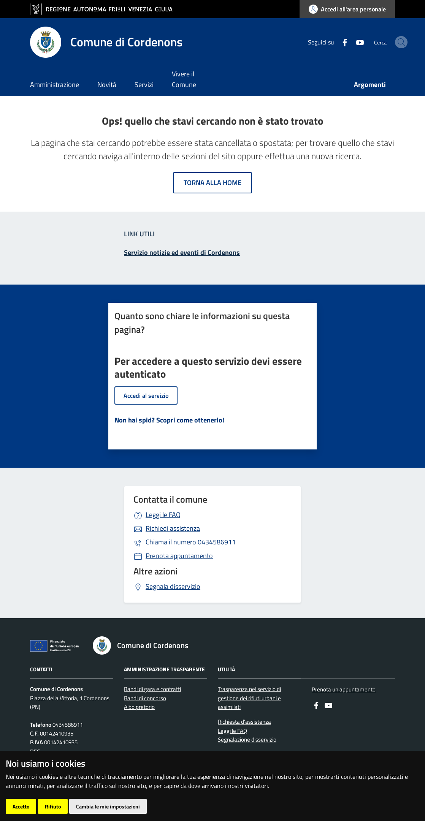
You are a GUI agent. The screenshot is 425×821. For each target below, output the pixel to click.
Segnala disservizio (173, 586)
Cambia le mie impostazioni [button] (108, 806)
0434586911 (191, 542)
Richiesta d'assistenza (244, 721)
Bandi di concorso (145, 698)
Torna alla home (212, 182)
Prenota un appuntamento (344, 689)
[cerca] (386, 42)
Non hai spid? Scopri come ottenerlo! (169, 420)
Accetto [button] (21, 806)
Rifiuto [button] (53, 806)
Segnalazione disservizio (247, 739)
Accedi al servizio (146, 395)
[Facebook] (322, 41)
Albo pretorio (139, 706)
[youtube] (337, 41)
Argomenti (370, 84)
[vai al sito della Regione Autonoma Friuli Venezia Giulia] (105, 9)
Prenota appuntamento (179, 555)
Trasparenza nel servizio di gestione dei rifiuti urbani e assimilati (249, 698)
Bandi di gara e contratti (152, 689)
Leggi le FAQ (163, 514)
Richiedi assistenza (173, 528)
